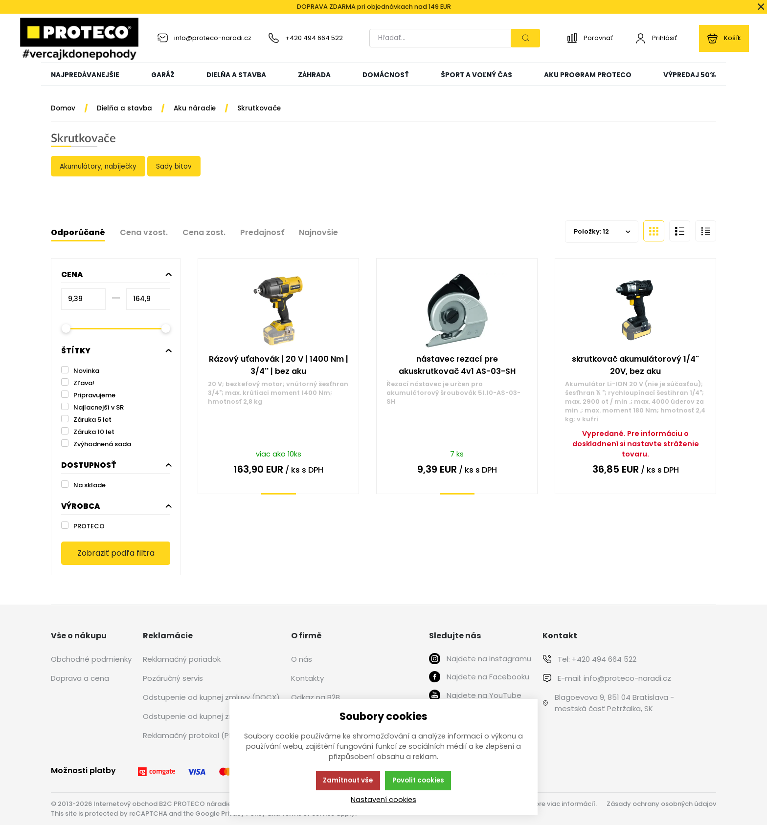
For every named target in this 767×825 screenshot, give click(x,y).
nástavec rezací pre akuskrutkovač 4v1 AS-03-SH (457, 365)
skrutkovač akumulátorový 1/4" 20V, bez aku (635, 365)
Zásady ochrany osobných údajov (661, 803)
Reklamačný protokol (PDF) (192, 735)
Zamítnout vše (348, 780)
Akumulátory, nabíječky (98, 166)
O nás (301, 659)
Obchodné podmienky (91, 659)
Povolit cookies (418, 780)
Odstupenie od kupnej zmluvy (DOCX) (211, 697)
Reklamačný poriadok (182, 659)
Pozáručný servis (173, 678)
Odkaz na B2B (315, 697)
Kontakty (307, 678)
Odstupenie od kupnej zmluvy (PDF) (207, 716)
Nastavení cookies (383, 799)
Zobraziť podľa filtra (116, 553)
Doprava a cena (80, 678)
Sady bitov (174, 166)
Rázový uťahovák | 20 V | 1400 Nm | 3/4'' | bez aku (278, 365)
